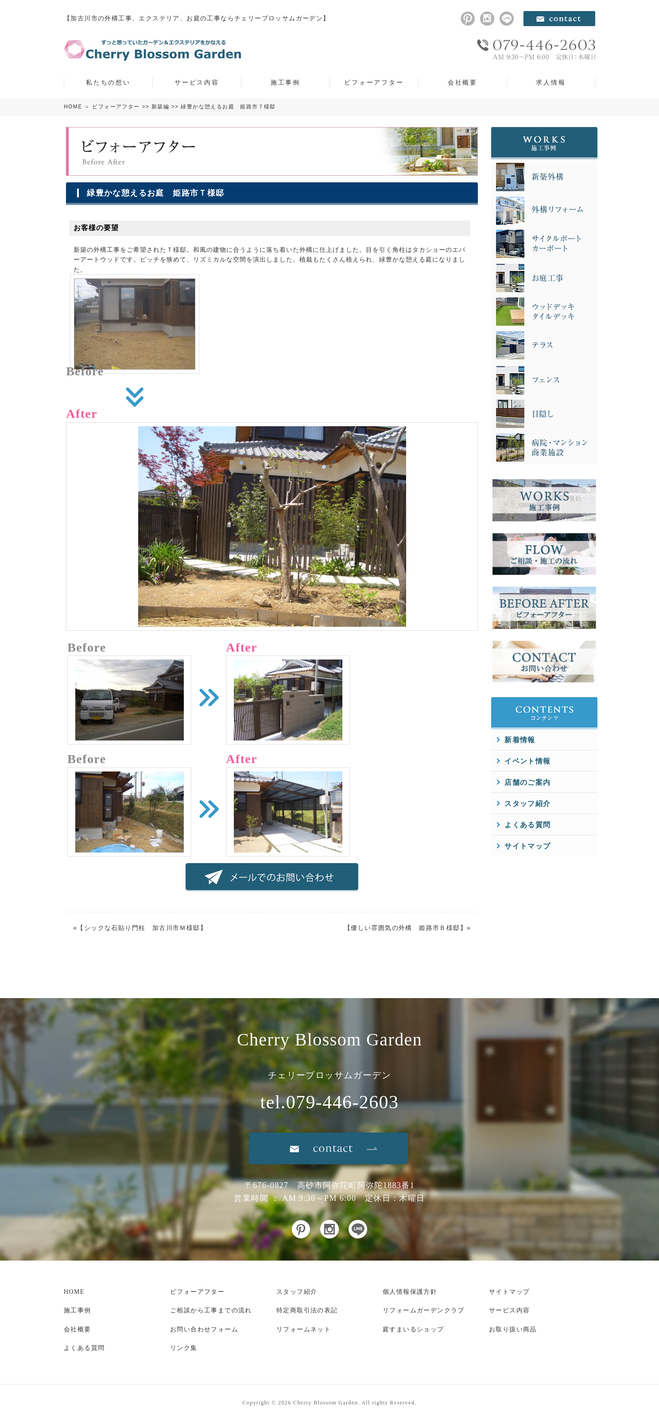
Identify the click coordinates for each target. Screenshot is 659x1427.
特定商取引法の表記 (307, 1310)
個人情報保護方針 (410, 1291)
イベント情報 (527, 761)
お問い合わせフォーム (204, 1329)
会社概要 (462, 82)
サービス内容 (196, 82)
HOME (73, 107)
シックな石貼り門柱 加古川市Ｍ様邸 (142, 927)
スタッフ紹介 (527, 803)
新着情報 (519, 740)
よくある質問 (527, 825)
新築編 (160, 107)
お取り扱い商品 (513, 1329)
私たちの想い (108, 82)
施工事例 (285, 82)
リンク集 (184, 1348)
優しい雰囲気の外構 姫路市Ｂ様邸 (405, 927)
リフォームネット (303, 1329)
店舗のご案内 (527, 782)
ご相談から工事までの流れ (211, 1310)
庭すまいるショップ (413, 1329)
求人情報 (551, 82)
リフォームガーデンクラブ (424, 1310)
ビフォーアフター (373, 82)
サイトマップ (527, 846)
